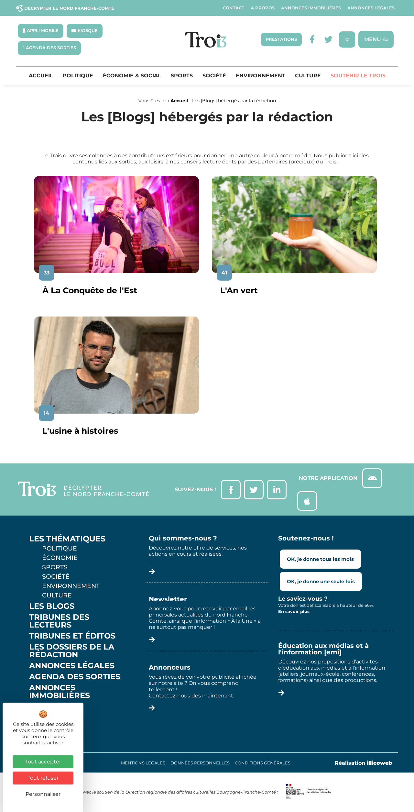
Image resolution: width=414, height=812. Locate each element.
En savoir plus (294, 611)
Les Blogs (51, 606)
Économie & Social (132, 75)
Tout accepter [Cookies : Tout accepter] (43, 762)
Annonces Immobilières (311, 8)
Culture (308, 75)
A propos (263, 8)
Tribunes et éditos (72, 636)
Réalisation (363, 763)
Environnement (260, 75)
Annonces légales (371, 8)
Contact (233, 8)
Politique (78, 75)
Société (214, 75)
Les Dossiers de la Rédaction (71, 651)
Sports (182, 75)
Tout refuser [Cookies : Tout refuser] (43, 778)
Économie (60, 558)
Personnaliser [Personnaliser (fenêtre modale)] (43, 794)
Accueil (41, 75)
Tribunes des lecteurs (59, 621)
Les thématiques (67, 539)
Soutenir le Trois (358, 75)
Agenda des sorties (74, 677)
